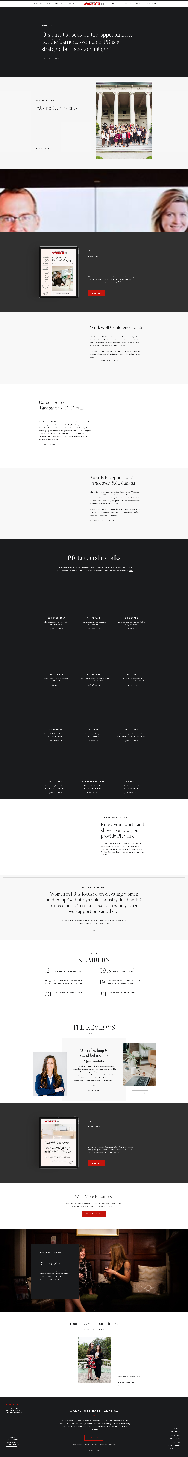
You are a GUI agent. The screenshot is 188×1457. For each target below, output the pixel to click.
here (131, 571)
